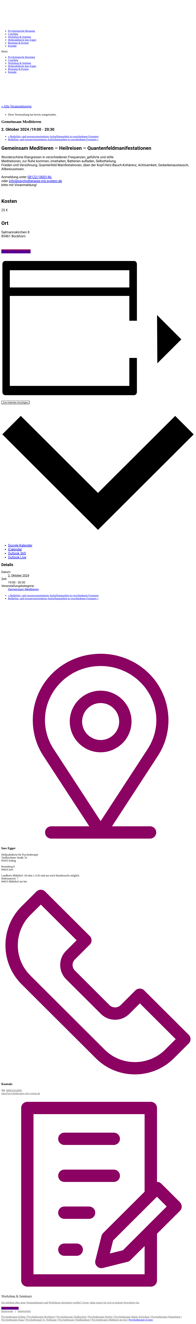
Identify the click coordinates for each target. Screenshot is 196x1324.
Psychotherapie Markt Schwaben (131, 1316)
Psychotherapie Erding (13, 1316)
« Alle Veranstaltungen (16, 106)
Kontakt (12, 45)
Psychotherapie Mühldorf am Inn (109, 1319)
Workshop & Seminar (19, 36)
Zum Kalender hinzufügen (15, 402)
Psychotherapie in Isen (141, 1319)
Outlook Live (17, 557)
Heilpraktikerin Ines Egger (22, 39)
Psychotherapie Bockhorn (41, 1316)
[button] (98, 51)
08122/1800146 (39, 177)
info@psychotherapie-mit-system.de (35, 181)
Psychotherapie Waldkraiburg (74, 1319)
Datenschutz (24, 1311)
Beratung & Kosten (18, 42)
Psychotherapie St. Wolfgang (41, 1319)
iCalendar (15, 549)
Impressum (7, 1311)
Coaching (13, 33)
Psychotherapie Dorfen (100, 1316)
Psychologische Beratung (21, 30)
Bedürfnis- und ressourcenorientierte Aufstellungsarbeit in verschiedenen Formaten (53, 136)
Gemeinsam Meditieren (23, 589)
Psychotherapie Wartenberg (165, 1316)
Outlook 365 (17, 553)
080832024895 (14, 1090)
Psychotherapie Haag (12, 1319)
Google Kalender (20, 545)
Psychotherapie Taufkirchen (71, 1316)
